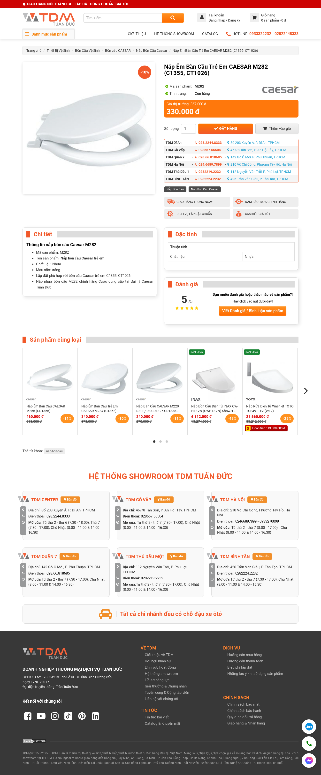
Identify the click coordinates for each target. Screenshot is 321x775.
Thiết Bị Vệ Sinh (58, 50)
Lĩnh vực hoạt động (160, 667)
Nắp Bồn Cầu (175, 189)
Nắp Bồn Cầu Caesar (151, 50)
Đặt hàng (225, 128)
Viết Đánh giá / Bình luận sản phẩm (252, 311)
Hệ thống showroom (161, 674)
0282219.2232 (208, 172)
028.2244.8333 (208, 143)
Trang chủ (33, 50)
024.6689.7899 (208, 164)
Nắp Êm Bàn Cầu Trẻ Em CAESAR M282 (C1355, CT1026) (215, 50)
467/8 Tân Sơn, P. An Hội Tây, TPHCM (256, 150)
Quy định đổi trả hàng (244, 717)
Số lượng (171, 128)
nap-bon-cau (54, 451)
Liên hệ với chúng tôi (161, 699)
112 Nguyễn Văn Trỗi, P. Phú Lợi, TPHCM (259, 172)
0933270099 (269, 521)
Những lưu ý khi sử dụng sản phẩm (255, 674)
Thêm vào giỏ (277, 128)
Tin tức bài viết (157, 717)
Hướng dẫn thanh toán (245, 661)
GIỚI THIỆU (137, 34)
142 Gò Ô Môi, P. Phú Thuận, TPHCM (256, 157)
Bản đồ (70, 499)
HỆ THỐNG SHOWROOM (174, 34)
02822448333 (286, 33)
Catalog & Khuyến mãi (162, 723)
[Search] (173, 18)
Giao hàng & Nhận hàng (246, 723)
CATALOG (210, 34)
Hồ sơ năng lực (157, 680)
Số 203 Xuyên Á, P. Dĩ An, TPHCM (253, 143)
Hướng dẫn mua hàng (244, 655)
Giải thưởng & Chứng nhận (166, 686)
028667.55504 (208, 150)
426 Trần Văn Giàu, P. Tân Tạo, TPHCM (257, 179)
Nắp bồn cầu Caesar (77, 258)
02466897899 (246, 521)
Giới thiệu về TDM (159, 655)
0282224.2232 (208, 179)
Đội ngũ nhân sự (158, 661)
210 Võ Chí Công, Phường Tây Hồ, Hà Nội (259, 164)
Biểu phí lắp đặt (239, 667)
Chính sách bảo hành (244, 711)
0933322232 (260, 33)
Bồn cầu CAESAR (118, 50)
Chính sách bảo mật (243, 704)
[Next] (305, 391)
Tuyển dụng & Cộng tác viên (167, 692)
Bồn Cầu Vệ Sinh (87, 50)
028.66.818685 (208, 157)
